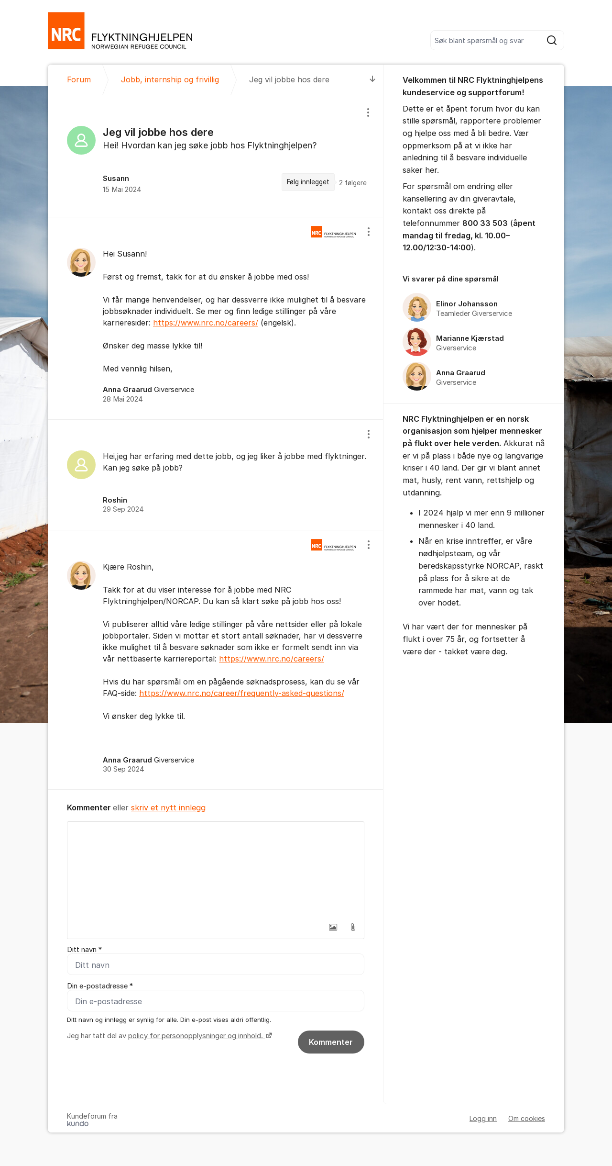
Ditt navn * (84, 949)
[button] (333, 927)
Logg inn (483, 1118)
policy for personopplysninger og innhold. (196, 1035)
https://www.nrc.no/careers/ (205, 322)
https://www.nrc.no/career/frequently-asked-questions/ (241, 693)
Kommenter (331, 1042)
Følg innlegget (308, 182)
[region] (215, 156)
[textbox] (215, 870)
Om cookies (526, 1118)
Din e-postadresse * (100, 986)
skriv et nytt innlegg (168, 807)
